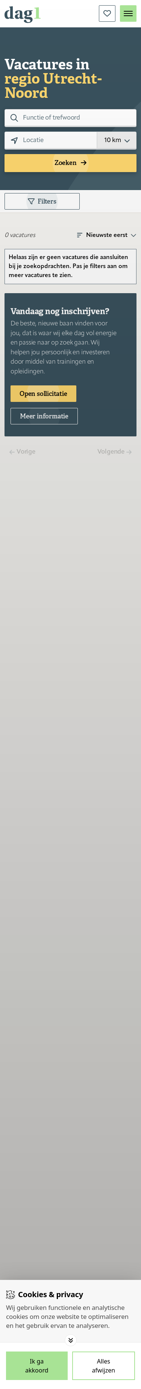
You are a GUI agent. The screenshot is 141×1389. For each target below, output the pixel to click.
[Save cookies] (37, 1366)
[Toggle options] (71, 1340)
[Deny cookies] (103, 1366)
